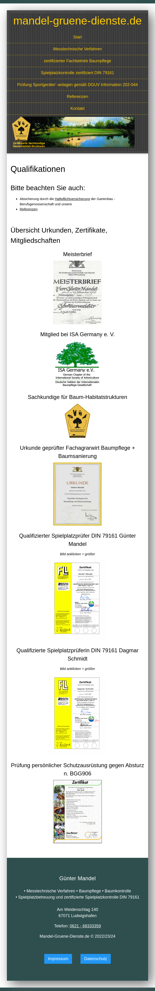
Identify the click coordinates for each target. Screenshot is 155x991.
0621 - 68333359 (85, 926)
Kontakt (77, 108)
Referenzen (77, 96)
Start (77, 37)
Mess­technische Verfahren (77, 49)
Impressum (58, 958)
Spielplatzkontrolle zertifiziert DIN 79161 (77, 72)
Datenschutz (95, 958)
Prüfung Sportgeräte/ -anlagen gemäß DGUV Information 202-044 (77, 84)
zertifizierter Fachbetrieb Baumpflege (77, 61)
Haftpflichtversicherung (72, 199)
